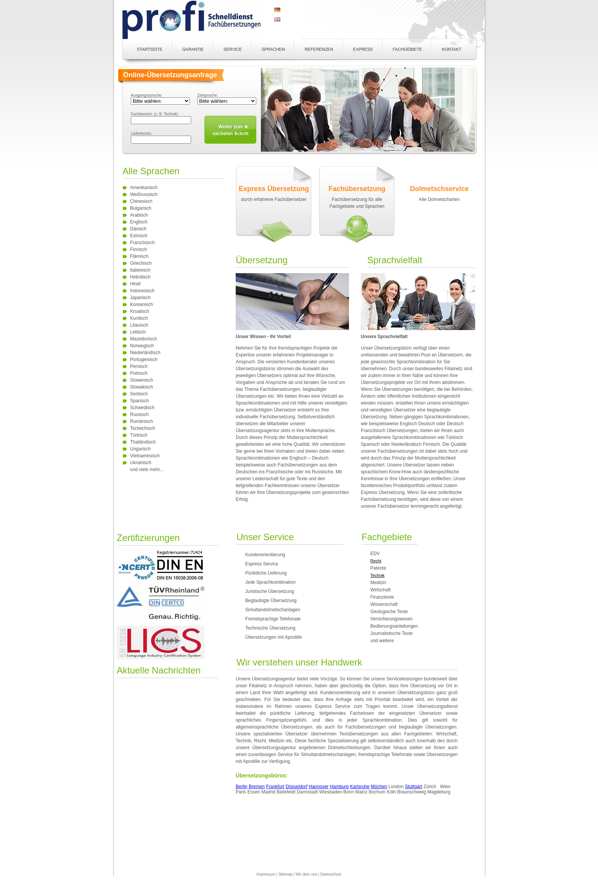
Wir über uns (306, 874)
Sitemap (285, 874)
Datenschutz (331, 874)
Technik (377, 575)
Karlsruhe (360, 786)
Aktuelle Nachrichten (159, 670)
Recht (375, 561)
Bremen (257, 786)
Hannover (318, 786)
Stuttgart (413, 786)
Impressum (266, 874)
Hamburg (339, 786)
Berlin (242, 786)
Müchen (379, 786)
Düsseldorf (296, 786)
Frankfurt (275, 786)
